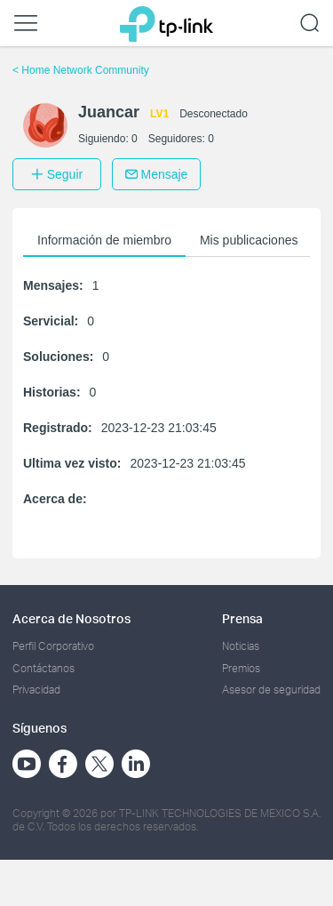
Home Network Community (80, 70)
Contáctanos (43, 668)
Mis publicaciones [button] (249, 240)
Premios (241, 668)
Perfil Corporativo (53, 646)
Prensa (242, 618)
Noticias (240, 646)
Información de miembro (104, 240)
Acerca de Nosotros (71, 618)
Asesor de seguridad (271, 689)
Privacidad (36, 689)
